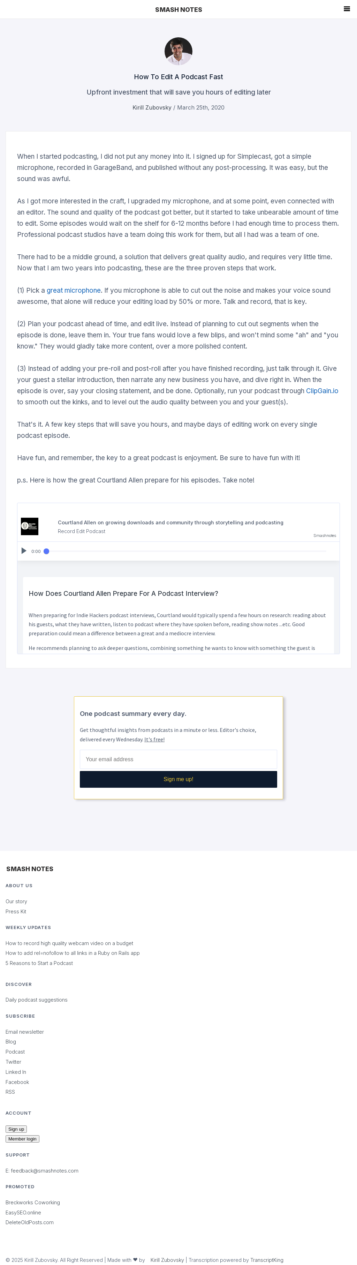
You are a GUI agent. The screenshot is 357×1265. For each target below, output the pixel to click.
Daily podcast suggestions (37, 1000)
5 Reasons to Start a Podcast (39, 963)
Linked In (16, 1072)
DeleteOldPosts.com (30, 1222)
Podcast (15, 1052)
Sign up (16, 1129)
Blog (11, 1042)
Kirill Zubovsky (152, 107)
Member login (22, 1139)
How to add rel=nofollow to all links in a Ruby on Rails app (73, 953)
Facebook (17, 1082)
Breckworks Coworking (33, 1202)
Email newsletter (25, 1032)
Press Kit (16, 911)
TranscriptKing (266, 1260)
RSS (10, 1092)
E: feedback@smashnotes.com (42, 1171)
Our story (16, 901)
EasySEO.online (23, 1212)
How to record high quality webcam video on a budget (69, 943)
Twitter (13, 1062)
